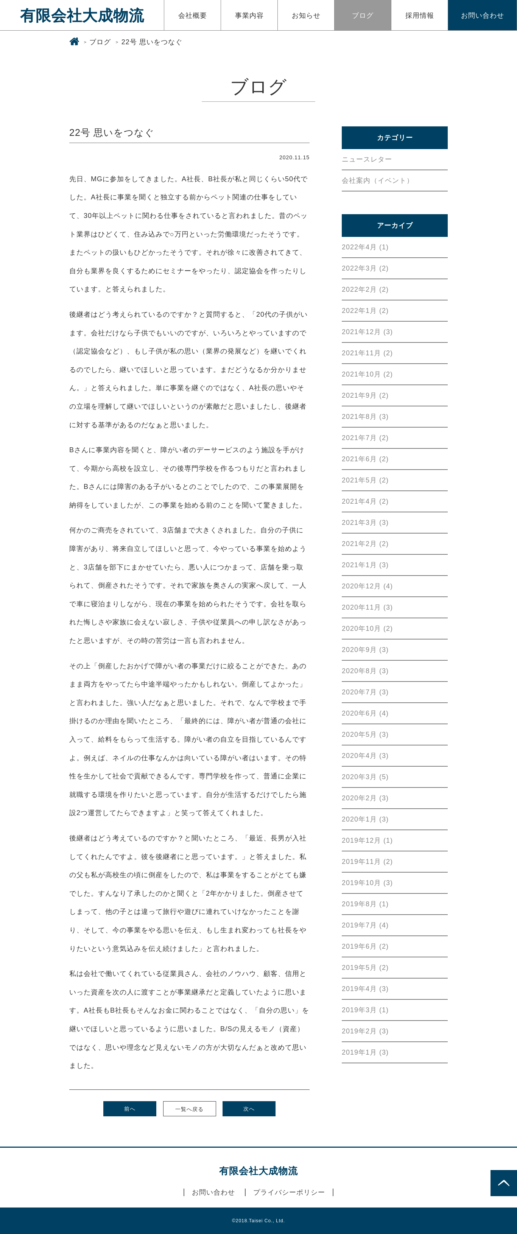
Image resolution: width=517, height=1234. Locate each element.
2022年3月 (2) (365, 268)
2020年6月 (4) (365, 713)
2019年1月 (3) (365, 1052)
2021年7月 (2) (365, 438)
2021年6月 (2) (365, 459)
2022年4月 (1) (365, 247)
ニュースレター (367, 159)
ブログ (363, 15)
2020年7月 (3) (365, 692)
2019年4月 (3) (365, 989)
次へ (249, 1109)
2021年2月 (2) (365, 544)
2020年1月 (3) (365, 819)
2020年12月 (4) (367, 586)
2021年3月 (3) (365, 522)
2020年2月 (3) (365, 798)
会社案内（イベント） (378, 180)
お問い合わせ (482, 15)
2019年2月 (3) (365, 1031)
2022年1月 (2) (365, 310)
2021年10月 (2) (367, 374)
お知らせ (306, 15)
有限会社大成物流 (82, 15)
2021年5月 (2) (365, 480)
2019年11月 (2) (367, 861)
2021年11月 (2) (367, 353)
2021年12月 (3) (367, 332)
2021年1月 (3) (365, 565)
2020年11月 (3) (367, 607)
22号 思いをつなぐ (151, 42)
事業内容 (249, 15)
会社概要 (192, 15)
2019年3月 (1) (365, 1010)
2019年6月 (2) (365, 946)
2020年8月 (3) (365, 671)
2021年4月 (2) (365, 501)
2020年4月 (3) (365, 755)
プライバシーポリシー (289, 1192)
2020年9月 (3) (365, 650)
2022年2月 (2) (365, 289)
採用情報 (419, 15)
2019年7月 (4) (365, 925)
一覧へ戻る (189, 1109)
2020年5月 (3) (365, 734)
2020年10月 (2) (367, 628)
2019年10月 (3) (367, 883)
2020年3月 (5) (365, 777)
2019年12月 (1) (367, 840)
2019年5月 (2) (365, 967)
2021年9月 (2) (365, 395)
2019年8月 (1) (365, 904)
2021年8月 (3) (365, 416)
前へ (129, 1109)
